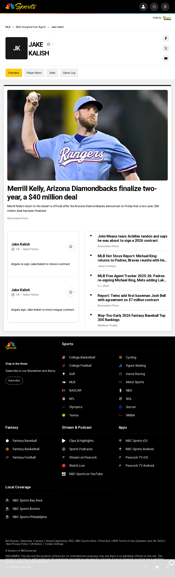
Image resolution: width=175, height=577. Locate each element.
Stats (52, 72)
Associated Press (17, 218)
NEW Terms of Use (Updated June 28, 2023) (138, 541)
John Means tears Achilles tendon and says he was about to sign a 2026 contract (132, 238)
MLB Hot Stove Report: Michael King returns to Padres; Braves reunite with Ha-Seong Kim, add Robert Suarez (132, 258)
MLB (7, 27)
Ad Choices (12, 541)
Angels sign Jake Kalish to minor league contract (42, 309)
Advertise (26, 541)
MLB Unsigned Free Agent (31, 27)
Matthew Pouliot (107, 325)
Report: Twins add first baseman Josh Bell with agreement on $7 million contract (132, 297)
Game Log (69, 72)
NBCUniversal (28, 550)
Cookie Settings (54, 544)
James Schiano (107, 266)
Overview (13, 72)
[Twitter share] (166, 48)
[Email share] (166, 58)
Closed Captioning (56, 541)
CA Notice (36, 544)
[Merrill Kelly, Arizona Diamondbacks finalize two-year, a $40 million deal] (87, 135)
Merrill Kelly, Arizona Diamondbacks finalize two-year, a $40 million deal (82, 192)
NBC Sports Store (86, 541)
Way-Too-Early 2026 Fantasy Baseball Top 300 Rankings (131, 317)
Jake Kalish (57, 27)
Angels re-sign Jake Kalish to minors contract (40, 264)
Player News (34, 72)
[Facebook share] (166, 38)
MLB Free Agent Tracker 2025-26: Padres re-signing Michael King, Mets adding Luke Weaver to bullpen (132, 278)
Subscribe (14, 380)
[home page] (20, 6)
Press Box (105, 541)
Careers (38, 541)
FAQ (71, 541)
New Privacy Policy (17, 544)
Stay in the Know (16, 363)
